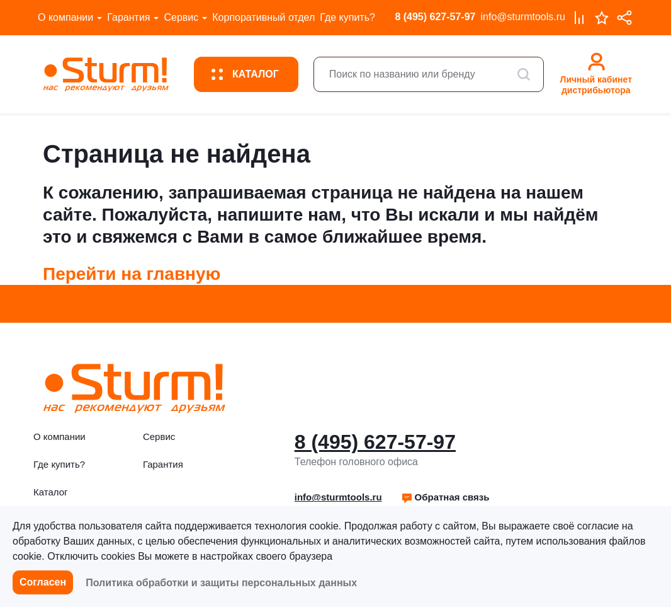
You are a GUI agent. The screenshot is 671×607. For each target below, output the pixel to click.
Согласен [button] (43, 582)
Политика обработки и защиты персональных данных (221, 582)
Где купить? (347, 17)
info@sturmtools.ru (522, 16)
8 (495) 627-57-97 (435, 16)
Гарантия (128, 17)
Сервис (181, 17)
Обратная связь (445, 497)
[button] (445, 497)
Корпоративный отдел (263, 17)
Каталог (50, 492)
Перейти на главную (132, 274)
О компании (65, 17)
